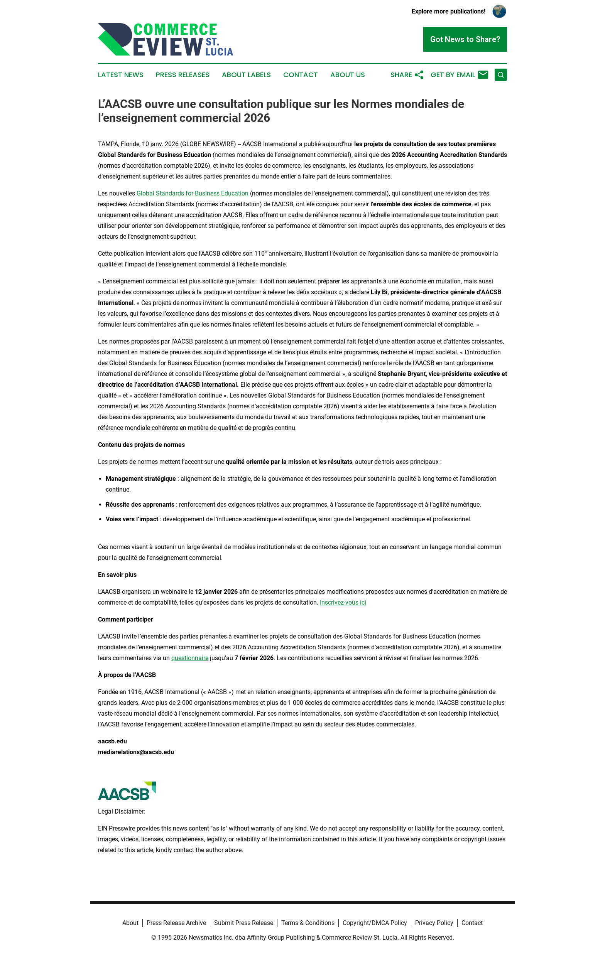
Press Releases (183, 75)
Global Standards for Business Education (192, 193)
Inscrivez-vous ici (343, 602)
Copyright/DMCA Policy (375, 923)
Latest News (121, 75)
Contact (300, 75)
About (130, 923)
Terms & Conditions (308, 923)
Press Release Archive (176, 923)
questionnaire (189, 658)
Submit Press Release (243, 923)
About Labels (246, 75)
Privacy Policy (434, 923)
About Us (347, 75)
